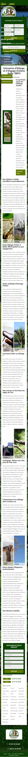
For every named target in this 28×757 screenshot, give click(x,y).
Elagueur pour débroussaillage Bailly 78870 (14, 710)
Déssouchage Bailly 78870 (6, 721)
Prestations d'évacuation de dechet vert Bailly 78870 (22, 698)
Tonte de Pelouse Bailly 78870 (6, 691)
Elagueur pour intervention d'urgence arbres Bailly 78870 (22, 710)
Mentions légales (14, 755)
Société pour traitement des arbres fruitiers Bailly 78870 (14, 701)
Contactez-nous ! (7, 81)
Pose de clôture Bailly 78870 (14, 691)
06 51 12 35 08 (16, 682)
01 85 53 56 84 (16, 679)
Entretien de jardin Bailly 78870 (5, 713)
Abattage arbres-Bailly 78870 (5, 705)
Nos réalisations (6, 76)
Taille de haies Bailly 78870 (6, 698)
